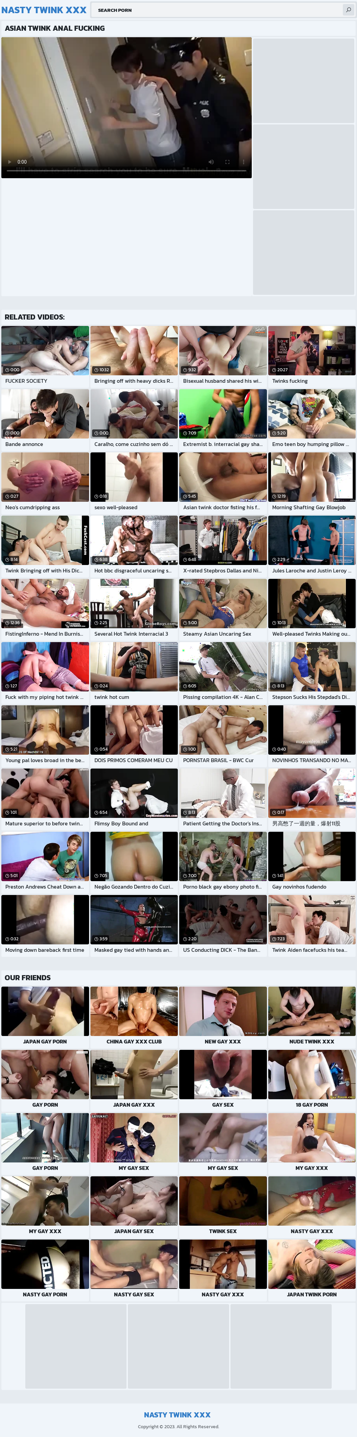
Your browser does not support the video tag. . (126, 107)
